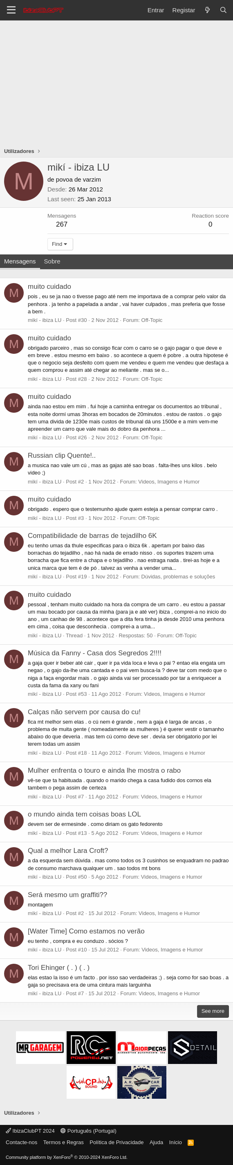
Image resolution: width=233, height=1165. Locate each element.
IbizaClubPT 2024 (30, 1131)
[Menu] (11, 10)
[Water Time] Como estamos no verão (86, 931)
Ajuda (156, 1142)
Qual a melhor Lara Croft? (68, 851)
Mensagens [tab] (20, 261)
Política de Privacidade (116, 1142)
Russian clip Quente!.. (62, 455)
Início (175, 1142)
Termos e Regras (63, 1142)
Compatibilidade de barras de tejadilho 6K (92, 536)
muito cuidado (49, 286)
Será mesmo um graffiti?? (67, 895)
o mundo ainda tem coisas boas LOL (84, 814)
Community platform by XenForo (67, 1157)
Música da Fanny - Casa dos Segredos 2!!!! (94, 653)
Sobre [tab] (52, 261)
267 (61, 224)
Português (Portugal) (88, 1131)
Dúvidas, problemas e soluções (178, 577)
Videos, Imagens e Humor (168, 482)
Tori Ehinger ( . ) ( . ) (59, 968)
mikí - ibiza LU (44, 320)
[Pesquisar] (223, 10)
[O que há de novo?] (207, 10)
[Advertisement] (116, 82)
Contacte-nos (21, 1142)
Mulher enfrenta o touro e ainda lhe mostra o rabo (104, 770)
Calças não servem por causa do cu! (84, 712)
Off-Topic (152, 320)
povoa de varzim (78, 179)
